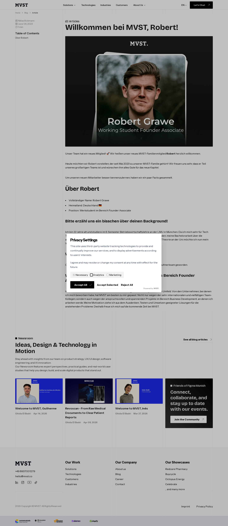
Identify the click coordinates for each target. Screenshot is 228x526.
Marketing (114, 274)
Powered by (151, 288)
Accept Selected (107, 284)
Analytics (97, 274)
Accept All (83, 284)
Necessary (80, 274)
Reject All (127, 284)
